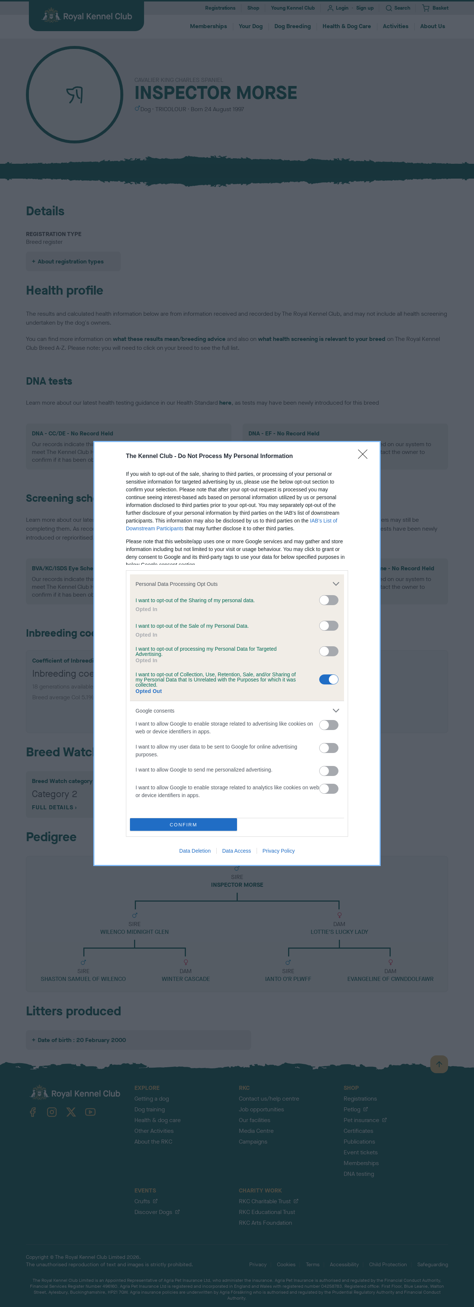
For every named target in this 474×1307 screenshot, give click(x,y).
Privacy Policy (279, 851)
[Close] (365, 457)
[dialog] (237, 653)
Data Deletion (195, 851)
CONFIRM (183, 824)
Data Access (236, 851)
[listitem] (237, 584)
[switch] (328, 600)
